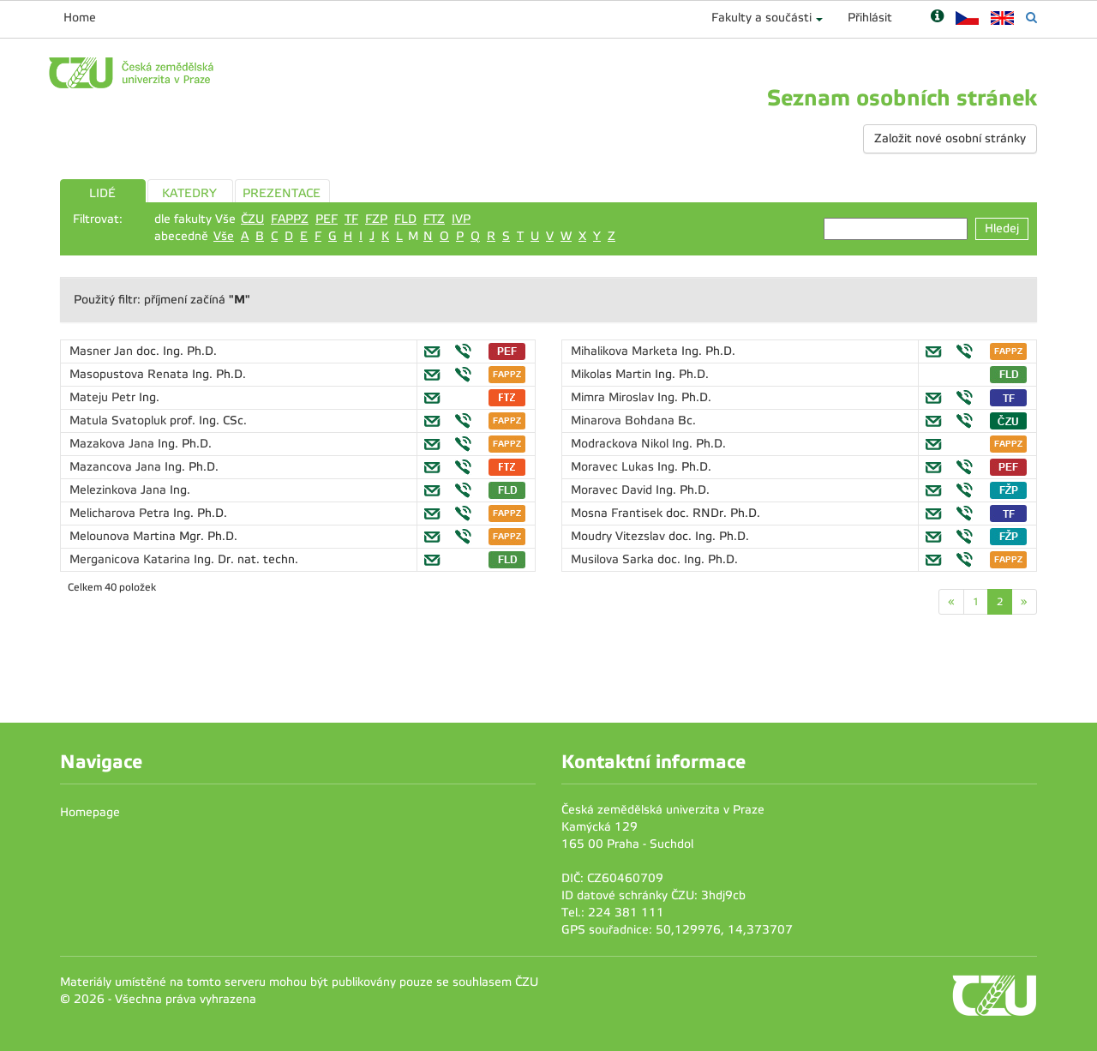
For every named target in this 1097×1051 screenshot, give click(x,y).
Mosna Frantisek (618, 513)
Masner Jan (102, 351)
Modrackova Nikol (621, 443)
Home (79, 17)
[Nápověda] (937, 17)
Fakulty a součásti (761, 17)
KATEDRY (189, 193)
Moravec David (613, 489)
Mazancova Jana (117, 466)
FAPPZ (290, 219)
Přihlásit (870, 17)
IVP (461, 219)
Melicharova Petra (121, 513)
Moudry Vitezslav (619, 536)
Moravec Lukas (614, 466)
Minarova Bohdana (624, 420)
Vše (223, 236)
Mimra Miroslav (614, 397)
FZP (376, 219)
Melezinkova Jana (119, 489)
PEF (326, 219)
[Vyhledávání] (1031, 17)
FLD (405, 219)
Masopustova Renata (130, 374)
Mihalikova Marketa (626, 351)
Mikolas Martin (613, 374)
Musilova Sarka (614, 559)
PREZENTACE (282, 193)
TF (351, 219)
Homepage (90, 812)
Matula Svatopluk (119, 420)
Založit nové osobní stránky (950, 138)
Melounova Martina (124, 536)
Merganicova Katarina (131, 559)
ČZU (252, 219)
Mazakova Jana (113, 443)
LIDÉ (102, 193)
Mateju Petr (104, 397)
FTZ (434, 219)
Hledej (1002, 228)
